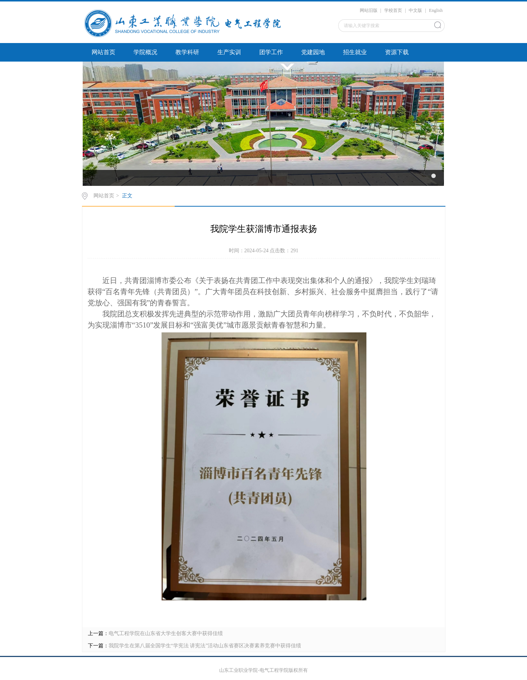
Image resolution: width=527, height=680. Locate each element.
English (436, 10)
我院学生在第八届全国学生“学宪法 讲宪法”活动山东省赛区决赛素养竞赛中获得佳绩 (205, 645)
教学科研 (187, 52)
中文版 (415, 10)
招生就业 (355, 52)
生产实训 (229, 52)
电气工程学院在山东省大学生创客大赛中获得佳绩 (166, 633)
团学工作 (271, 52)
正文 (127, 195)
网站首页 (103, 52)
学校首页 (393, 10)
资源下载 (397, 52)
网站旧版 (369, 10)
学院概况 (145, 52)
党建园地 (313, 52)
